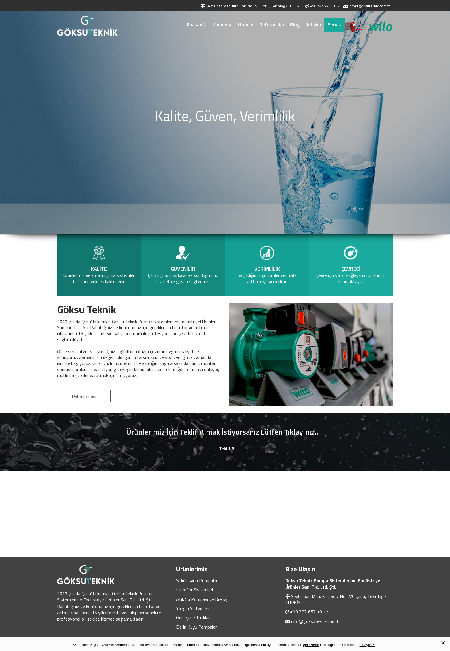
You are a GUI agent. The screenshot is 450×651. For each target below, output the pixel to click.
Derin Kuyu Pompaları (197, 626)
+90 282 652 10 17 (309, 611)
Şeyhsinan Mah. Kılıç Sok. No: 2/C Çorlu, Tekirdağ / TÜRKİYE (336, 599)
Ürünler (246, 24)
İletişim (313, 24)
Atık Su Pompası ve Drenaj (201, 599)
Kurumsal (222, 24)
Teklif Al (227, 448)
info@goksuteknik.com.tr (315, 621)
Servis (334, 24)
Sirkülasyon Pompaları (197, 580)
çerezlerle (311, 645)
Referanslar (271, 24)
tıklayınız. (367, 645)
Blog (295, 24)
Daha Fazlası (84, 396)
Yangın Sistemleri (192, 608)
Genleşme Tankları (193, 617)
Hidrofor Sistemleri (194, 589)
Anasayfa (197, 24)
